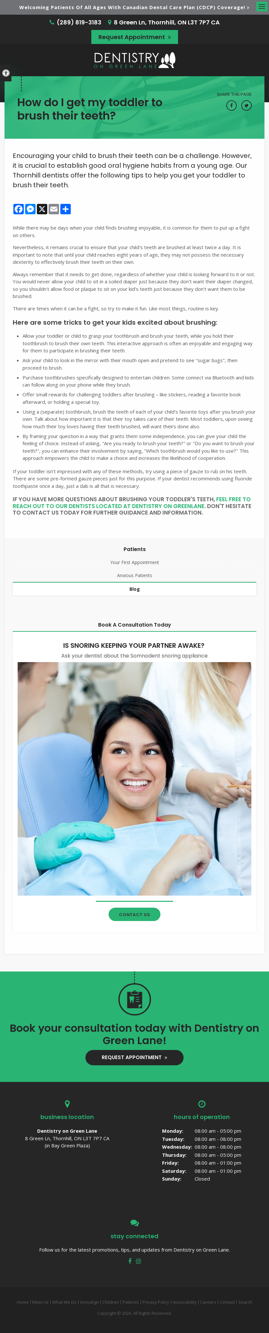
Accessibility (185, 1302)
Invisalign (89, 1302)
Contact (227, 1302)
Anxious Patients (134, 575)
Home (23, 1302)
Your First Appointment (134, 562)
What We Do (64, 1302)
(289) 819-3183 (79, 22)
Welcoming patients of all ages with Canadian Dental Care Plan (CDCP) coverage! (132, 7)
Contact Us (134, 915)
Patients (131, 1302)
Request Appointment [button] (132, 37)
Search (245, 1302)
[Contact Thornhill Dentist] (134, 778)
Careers (208, 1302)
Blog (134, 589)
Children (110, 1302)
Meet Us (40, 1302)
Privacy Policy (155, 1302)
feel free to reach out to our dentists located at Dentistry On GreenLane (132, 502)
